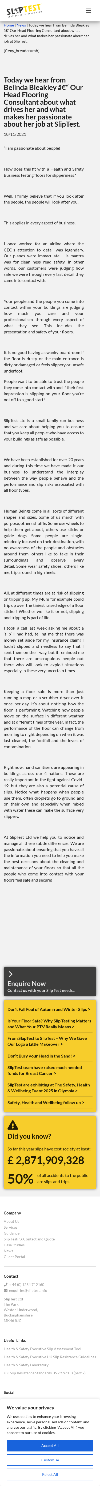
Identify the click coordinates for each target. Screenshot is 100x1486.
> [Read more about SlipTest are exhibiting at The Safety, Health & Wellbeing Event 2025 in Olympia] (76, 1090)
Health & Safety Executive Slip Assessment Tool (42, 1349)
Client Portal (14, 1256)
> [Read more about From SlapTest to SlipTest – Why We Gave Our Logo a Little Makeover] (61, 1044)
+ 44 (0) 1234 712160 (24, 1284)
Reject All (50, 1474)
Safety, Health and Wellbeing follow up (44, 1102)
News (21, 25)
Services (10, 1227)
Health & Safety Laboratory (26, 1365)
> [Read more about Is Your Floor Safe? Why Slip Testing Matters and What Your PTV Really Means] (73, 1026)
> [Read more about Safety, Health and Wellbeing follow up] (83, 1102)
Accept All (50, 1445)
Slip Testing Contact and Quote (29, 1239)
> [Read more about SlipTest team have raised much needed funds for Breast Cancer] (55, 1073)
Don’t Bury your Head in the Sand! (40, 1055)
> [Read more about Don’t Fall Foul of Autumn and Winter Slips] (89, 1009)
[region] (50, 1442)
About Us (11, 1221)
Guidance (11, 1233)
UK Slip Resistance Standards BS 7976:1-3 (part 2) (45, 1373)
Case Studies (14, 1245)
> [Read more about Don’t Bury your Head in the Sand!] (74, 1056)
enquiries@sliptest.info (25, 1290)
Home (9, 25)
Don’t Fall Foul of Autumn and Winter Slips (47, 1009)
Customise (50, 1460)
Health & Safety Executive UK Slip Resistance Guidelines (50, 1357)
